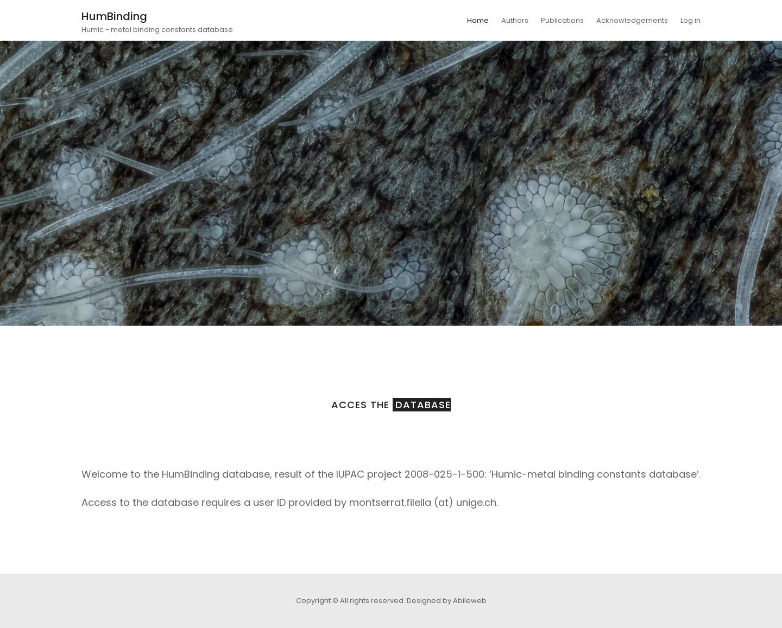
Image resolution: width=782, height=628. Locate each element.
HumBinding (114, 16)
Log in (690, 20)
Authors (514, 20)
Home (478, 20)
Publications (562, 20)
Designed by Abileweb (447, 600)
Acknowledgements (632, 20)
